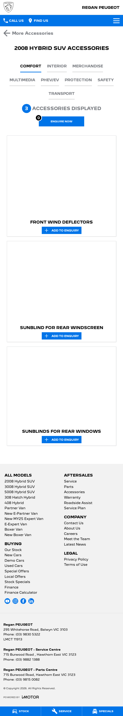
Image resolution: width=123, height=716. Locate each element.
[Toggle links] (21, 697)
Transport (62, 93)
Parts (69, 487)
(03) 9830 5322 (28, 634)
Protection (78, 80)
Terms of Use (75, 565)
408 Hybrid (14, 503)
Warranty (72, 497)
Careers (71, 534)
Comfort (30, 66)
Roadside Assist (78, 503)
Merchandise (87, 66)
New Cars (13, 555)
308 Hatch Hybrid (20, 497)
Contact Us (74, 523)
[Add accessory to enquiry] (61, 230)
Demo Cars (14, 561)
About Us (72, 528)
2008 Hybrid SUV (20, 481)
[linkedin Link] (31, 601)
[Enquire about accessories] (61, 121)
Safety (106, 80)
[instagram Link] (15, 601)
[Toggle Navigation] (116, 20)
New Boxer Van (18, 535)
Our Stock (13, 550)
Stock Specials (17, 582)
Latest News (75, 544)
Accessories (74, 492)
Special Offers (17, 571)
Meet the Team (77, 539)
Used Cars (14, 566)
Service (70, 481)
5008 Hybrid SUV (20, 492)
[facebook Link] (23, 601)
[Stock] (20, 711)
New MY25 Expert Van (24, 519)
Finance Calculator (21, 593)
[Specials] (102, 711)
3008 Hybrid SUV (20, 487)
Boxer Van (13, 529)
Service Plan (75, 508)
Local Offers (15, 577)
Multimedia (22, 80)
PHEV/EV (50, 80)
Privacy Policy (76, 559)
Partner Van (15, 508)
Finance (11, 587)
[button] (61, 176)
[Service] (61, 711)
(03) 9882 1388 (28, 659)
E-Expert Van (16, 524)
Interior (57, 66)
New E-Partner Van (21, 514)
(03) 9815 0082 (28, 679)
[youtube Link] (7, 601)
